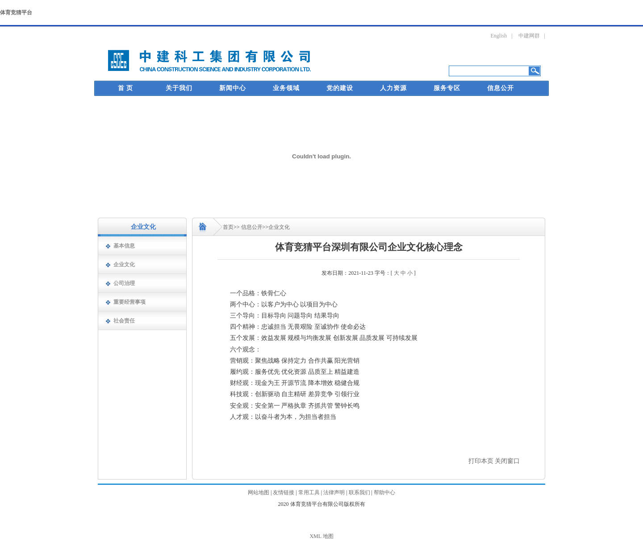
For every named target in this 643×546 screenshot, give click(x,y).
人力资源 (393, 88)
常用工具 (309, 492)
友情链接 (283, 492)
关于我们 (179, 88)
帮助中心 (384, 492)
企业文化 (124, 264)
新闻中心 (232, 88)
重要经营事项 (129, 302)
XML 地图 (321, 536)
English (499, 36)
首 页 (126, 88)
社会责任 (124, 321)
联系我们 (359, 492)
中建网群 (529, 36)
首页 (228, 227)
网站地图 (258, 492)
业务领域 (286, 88)
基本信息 (124, 246)
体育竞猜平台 (16, 12)
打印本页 (480, 461)
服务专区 (447, 88)
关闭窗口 (507, 461)
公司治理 (124, 283)
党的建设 (339, 88)
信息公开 (500, 88)
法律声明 (334, 492)
